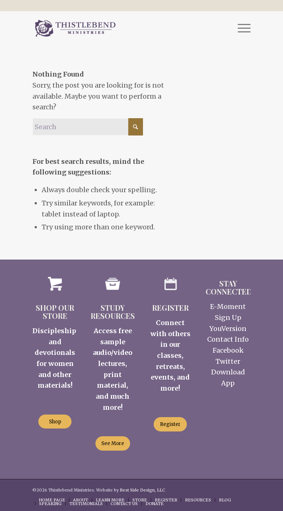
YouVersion (228, 328)
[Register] (170, 424)
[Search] (87, 126)
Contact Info (228, 339)
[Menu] (240, 28)
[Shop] (54, 422)
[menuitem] (240, 28)
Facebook (228, 350)
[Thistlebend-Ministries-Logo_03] (75, 28)
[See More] (112, 443)
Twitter (228, 361)
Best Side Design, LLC (142, 490)
